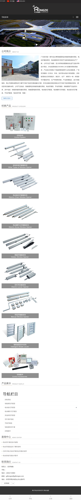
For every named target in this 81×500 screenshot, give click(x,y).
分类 (50, 497)
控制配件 (8, 431)
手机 (30, 497)
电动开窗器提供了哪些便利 (12, 447)
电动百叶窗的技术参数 (10, 442)
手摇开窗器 (8, 423)
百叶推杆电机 (9, 419)
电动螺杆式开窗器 (11, 411)
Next (78, 33)
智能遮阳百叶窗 (10, 427)
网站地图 (46, 490)
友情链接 (7, 483)
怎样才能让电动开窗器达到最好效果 (15, 451)
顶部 (71, 497)
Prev (2, 33)
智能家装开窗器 (10, 403)
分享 (10, 497)
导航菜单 (5, 17)
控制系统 (8, 399)
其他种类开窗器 (10, 415)
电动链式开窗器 (10, 407)
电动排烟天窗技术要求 (10, 455)
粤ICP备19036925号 (38, 490)
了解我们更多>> (7, 98)
